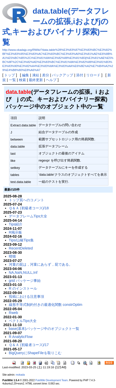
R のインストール (23, 288)
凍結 (35, 75)
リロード (93, 75)
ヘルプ (51, 80)
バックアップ (62, 75)
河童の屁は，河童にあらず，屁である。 (40, 264)
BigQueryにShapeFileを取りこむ (35, 353)
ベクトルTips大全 (23, 321)
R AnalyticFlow (21, 337)
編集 (25, 75)
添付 (79, 75)
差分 (45, 75)
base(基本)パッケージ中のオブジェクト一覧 (44, 329)
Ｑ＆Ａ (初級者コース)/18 (29, 208)
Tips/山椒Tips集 (21, 240)
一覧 (12, 80)
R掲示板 (15, 232)
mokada (20, 374)
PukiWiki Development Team (51, 380)
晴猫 (12, 256)
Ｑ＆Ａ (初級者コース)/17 (29, 345)
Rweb (13, 313)
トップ (9, 75)
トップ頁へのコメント (26, 200)
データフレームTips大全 (28, 216)
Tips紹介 (16, 224)
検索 (22, 80)
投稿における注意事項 (26, 296)
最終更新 (36, 80)
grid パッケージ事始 (25, 281)
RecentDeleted (21, 248)
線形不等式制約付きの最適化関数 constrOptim (45, 305)
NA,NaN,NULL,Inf (23, 272)
